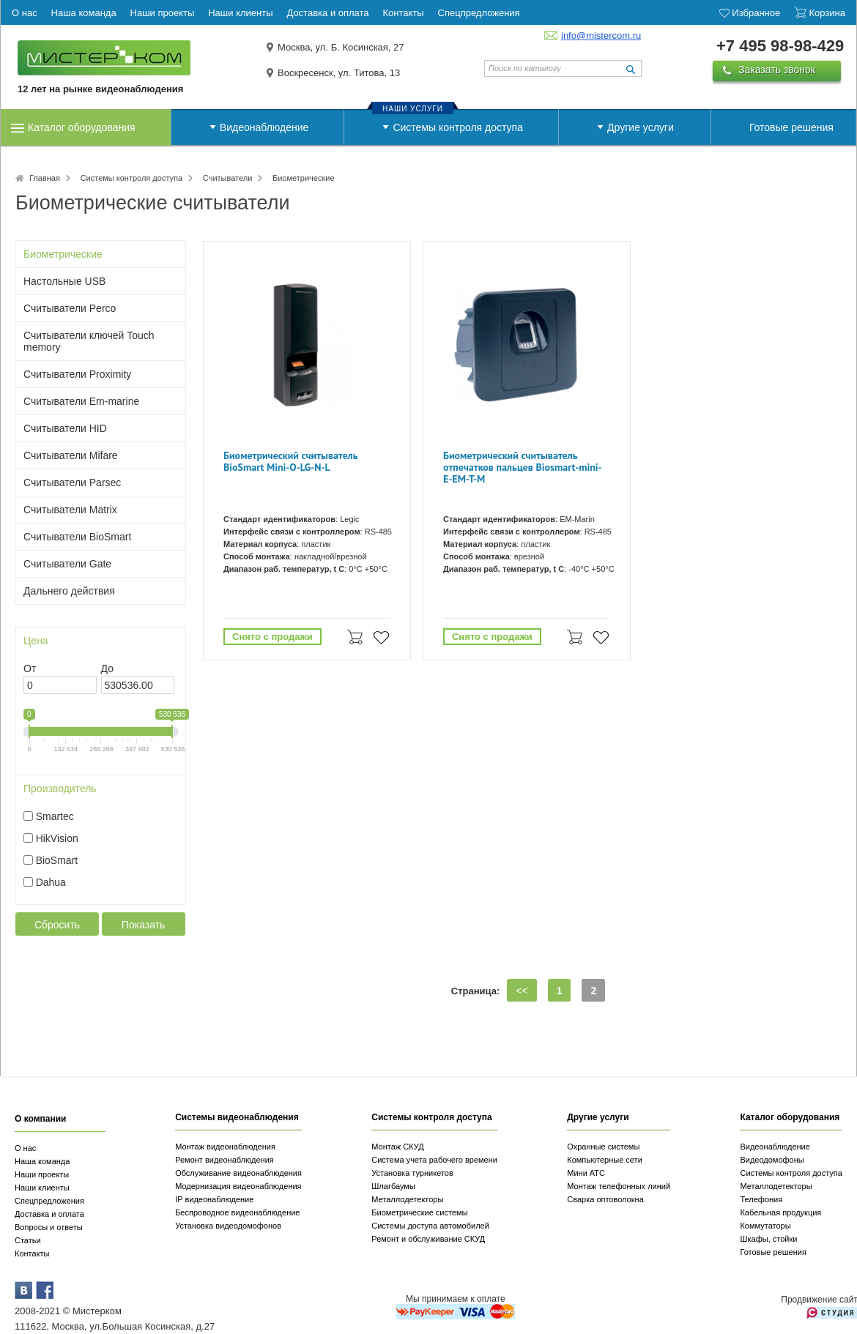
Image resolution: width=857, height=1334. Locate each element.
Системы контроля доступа (458, 127)
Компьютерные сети (604, 1159)
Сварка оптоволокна (605, 1199)
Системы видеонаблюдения (237, 1117)
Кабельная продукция (780, 1212)
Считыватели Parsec (72, 482)
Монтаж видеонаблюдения (225, 1146)
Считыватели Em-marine (81, 401)
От (29, 668)
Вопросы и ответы (49, 1227)
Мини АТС (586, 1173)
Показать (144, 925)
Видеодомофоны (772, 1159)
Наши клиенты (42, 1187)
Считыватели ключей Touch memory (89, 341)
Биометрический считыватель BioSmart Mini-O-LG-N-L (290, 462)
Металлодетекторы (407, 1199)
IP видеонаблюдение (214, 1199)
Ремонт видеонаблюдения (224, 1159)
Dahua (51, 882)
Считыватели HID (65, 428)
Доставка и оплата (49, 1214)
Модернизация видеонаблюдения (238, 1186)
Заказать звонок (776, 69)
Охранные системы (603, 1146)
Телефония (761, 1199)
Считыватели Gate (67, 564)
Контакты (32, 1253)
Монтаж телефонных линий (618, 1186)
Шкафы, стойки (768, 1238)
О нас (25, 1148)
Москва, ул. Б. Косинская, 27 (341, 47)
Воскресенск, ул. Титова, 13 (339, 72)
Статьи (28, 1240)
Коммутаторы (765, 1225)
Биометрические (63, 254)
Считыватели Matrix (70, 509)
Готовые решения (791, 127)
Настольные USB (64, 281)
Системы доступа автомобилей (430, 1225)
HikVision (57, 838)
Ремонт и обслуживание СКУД (428, 1238)
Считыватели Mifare (70, 455)
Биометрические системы (419, 1212)
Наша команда (42, 1161)
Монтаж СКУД (397, 1146)
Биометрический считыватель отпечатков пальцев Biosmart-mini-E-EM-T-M (522, 467)
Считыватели (227, 178)
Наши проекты (42, 1174)
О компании (41, 1119)
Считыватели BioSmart (77, 537)
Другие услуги (640, 127)
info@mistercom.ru (601, 35)
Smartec (55, 816)
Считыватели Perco (69, 308)
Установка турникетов (412, 1173)
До (107, 668)
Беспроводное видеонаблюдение (237, 1212)
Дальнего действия (69, 591)
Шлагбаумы (393, 1186)
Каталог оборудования (82, 127)
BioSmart (57, 860)
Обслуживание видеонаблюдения (238, 1173)
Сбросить (57, 925)
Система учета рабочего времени (434, 1159)
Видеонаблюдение (264, 127)
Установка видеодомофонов (228, 1225)
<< (521, 990)
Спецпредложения (49, 1200)
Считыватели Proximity (77, 374)
